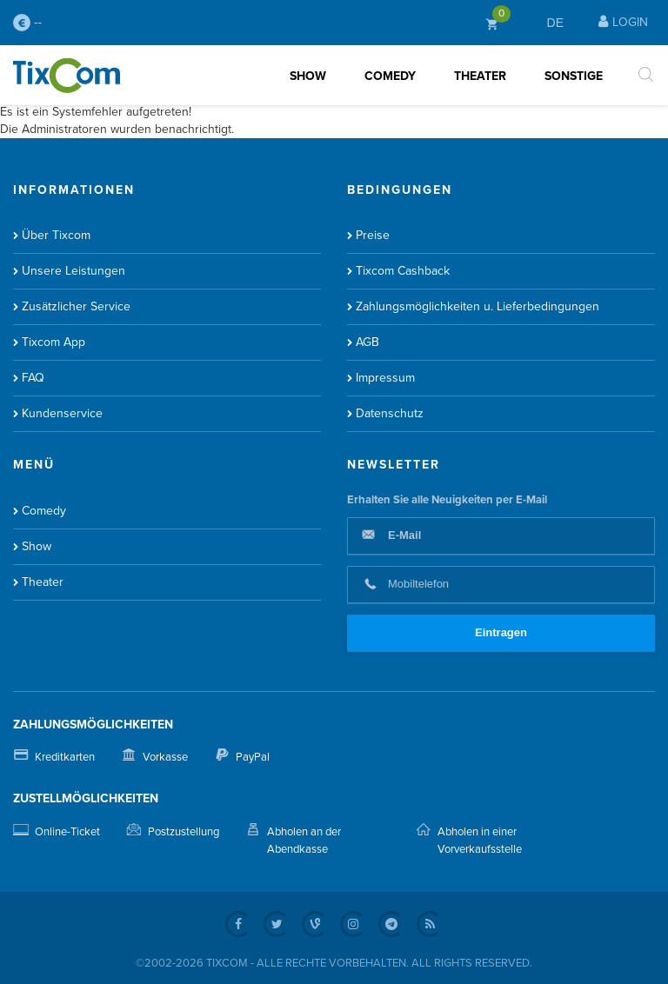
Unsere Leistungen (73, 270)
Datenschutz (390, 413)
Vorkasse (165, 757)
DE (555, 23)
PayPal (253, 757)
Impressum (385, 377)
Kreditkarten (65, 757)
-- (27, 22)
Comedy (390, 76)
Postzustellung (183, 832)
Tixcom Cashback (403, 270)
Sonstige (573, 76)
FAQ (33, 377)
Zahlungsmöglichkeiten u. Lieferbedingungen (477, 306)
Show (308, 76)
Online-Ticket (67, 832)
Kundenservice (62, 413)
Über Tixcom (56, 235)
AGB (367, 342)
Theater (480, 76)
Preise (373, 235)
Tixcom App (53, 342)
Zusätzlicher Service (76, 306)
